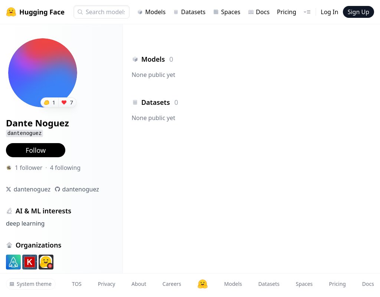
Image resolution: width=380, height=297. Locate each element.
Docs (259, 12)
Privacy (106, 283)
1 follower (28, 168)
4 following (65, 168)
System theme (30, 283)
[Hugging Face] (202, 284)
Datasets (189, 12)
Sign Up (358, 12)
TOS (77, 283)
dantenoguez (32, 189)
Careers (172, 283)
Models (151, 12)
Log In (329, 12)
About (138, 283)
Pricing (286, 12)
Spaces (226, 12)
